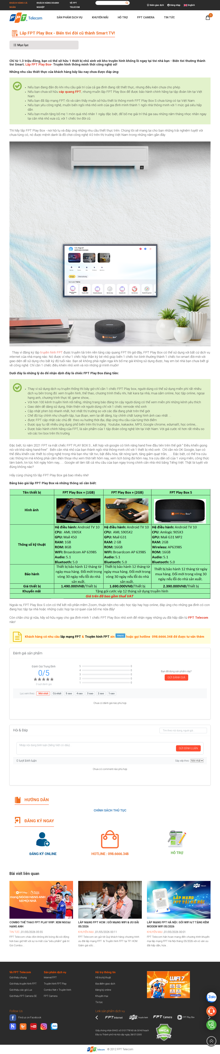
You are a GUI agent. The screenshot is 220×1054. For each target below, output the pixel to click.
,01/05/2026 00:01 (166, 932)
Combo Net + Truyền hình (57, 989)
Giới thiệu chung (18, 977)
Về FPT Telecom (75, 5)
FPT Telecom (125, 1049)
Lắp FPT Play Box (38, 64)
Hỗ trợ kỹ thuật (103, 977)
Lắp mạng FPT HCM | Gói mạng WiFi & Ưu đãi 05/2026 (108, 924)
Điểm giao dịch (155, 5)
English (191, 5)
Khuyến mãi (101, 17)
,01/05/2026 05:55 (26, 932)
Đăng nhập (173, 5)
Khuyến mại (101, 996)
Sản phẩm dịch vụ (71, 17)
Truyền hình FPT (97, 636)
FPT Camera (147, 17)
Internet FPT (50, 977)
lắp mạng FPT (70, 636)
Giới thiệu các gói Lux (20, 989)
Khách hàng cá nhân (18, 5)
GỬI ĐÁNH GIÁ (176, 677)
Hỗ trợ (124, 17)
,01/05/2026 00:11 (97, 932)
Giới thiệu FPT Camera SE (23, 996)
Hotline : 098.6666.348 (110, 854)
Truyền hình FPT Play (55, 983)
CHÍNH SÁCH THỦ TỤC (110, 810)
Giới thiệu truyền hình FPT (23, 983)
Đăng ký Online (43, 854)
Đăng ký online (103, 989)
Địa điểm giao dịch (105, 983)
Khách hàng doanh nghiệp (48, 5)
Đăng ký (120, 636)
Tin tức (171, 17)
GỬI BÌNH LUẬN (188, 748)
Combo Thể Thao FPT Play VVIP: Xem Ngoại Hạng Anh (39, 924)
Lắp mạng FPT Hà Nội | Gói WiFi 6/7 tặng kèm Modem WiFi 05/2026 (178, 924)
